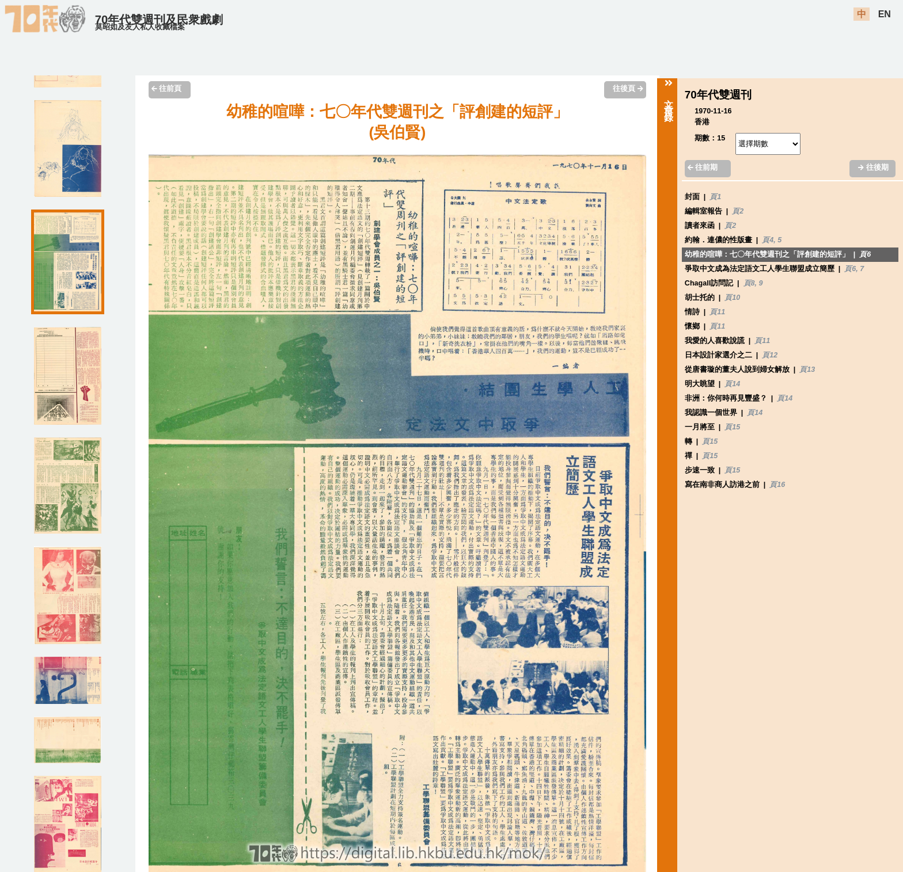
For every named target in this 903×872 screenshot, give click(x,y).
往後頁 (628, 89)
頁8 (749, 283)
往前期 (703, 167)
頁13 (807, 369)
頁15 (732, 427)
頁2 (737, 211)
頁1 (715, 197)
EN (884, 14)
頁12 (769, 355)
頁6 (865, 254)
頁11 (717, 312)
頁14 (732, 384)
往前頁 (166, 89)
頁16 (777, 485)
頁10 (732, 298)
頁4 (767, 240)
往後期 (873, 167)
